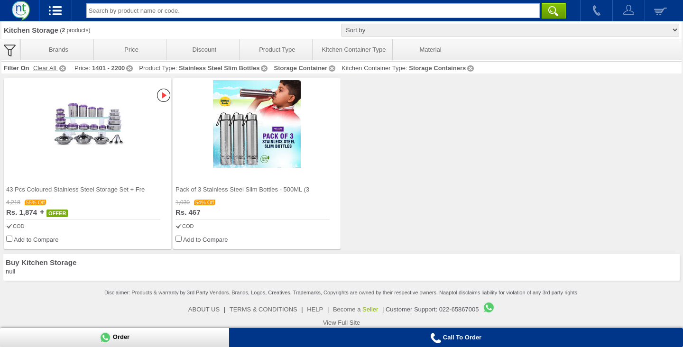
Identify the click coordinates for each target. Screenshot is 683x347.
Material (430, 49)
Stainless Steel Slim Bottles (224, 68)
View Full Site (341, 322)
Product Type (277, 49)
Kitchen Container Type (354, 49)
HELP (315, 309)
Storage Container (305, 68)
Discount (204, 49)
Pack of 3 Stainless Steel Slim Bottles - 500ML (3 (242, 189)
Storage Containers (442, 68)
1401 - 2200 (113, 68)
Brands (58, 49)
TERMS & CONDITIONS (263, 309)
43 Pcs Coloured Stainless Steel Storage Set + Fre (75, 189)
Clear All (50, 68)
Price (131, 49)
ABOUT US (204, 309)
